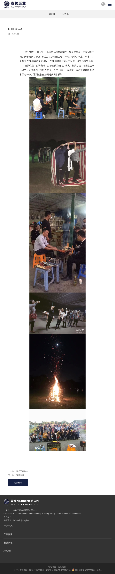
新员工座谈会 (22, 471)
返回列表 (18, 483)
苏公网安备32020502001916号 (87, 570)
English (25, 520)
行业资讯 (64, 14)
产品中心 (8, 526)
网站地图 (52, 567)
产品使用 (8, 534)
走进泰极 (8, 542)
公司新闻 (50, 14)
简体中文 (17, 520)
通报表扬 (20, 475)
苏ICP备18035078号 (63, 570)
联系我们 (8, 551)
